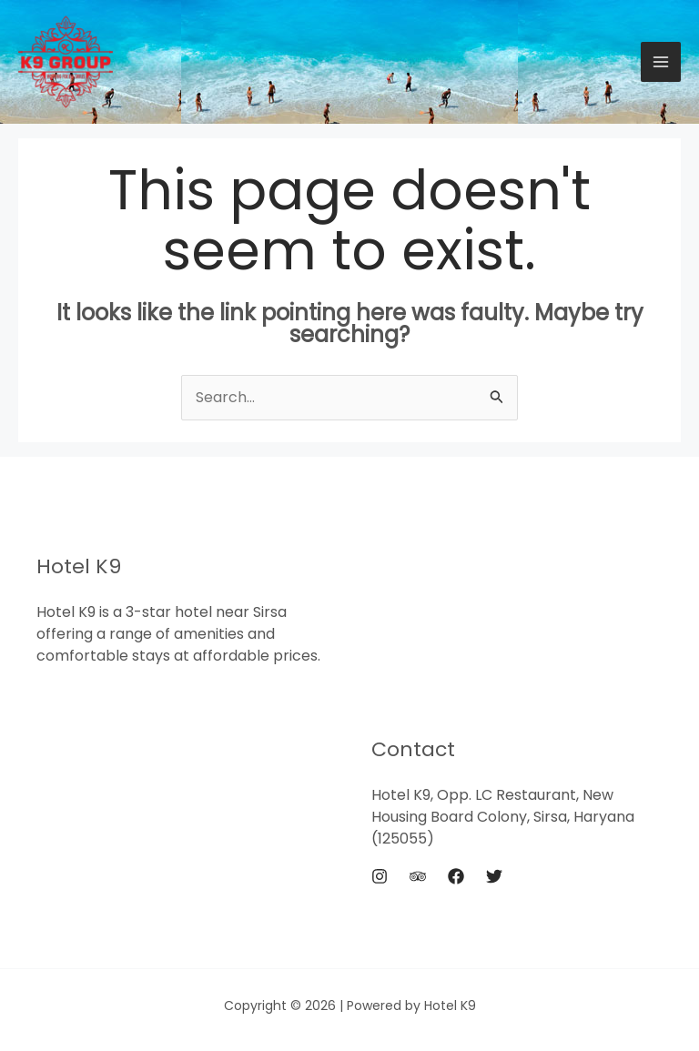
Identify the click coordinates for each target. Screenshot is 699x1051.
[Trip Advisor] (418, 876)
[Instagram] (379, 876)
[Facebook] (456, 876)
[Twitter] (494, 876)
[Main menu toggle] (661, 62)
